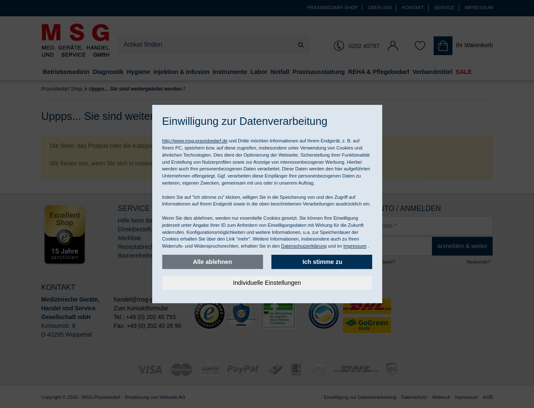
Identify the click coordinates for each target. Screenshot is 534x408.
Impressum (354, 245)
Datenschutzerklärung (304, 245)
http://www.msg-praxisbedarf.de (195, 140)
